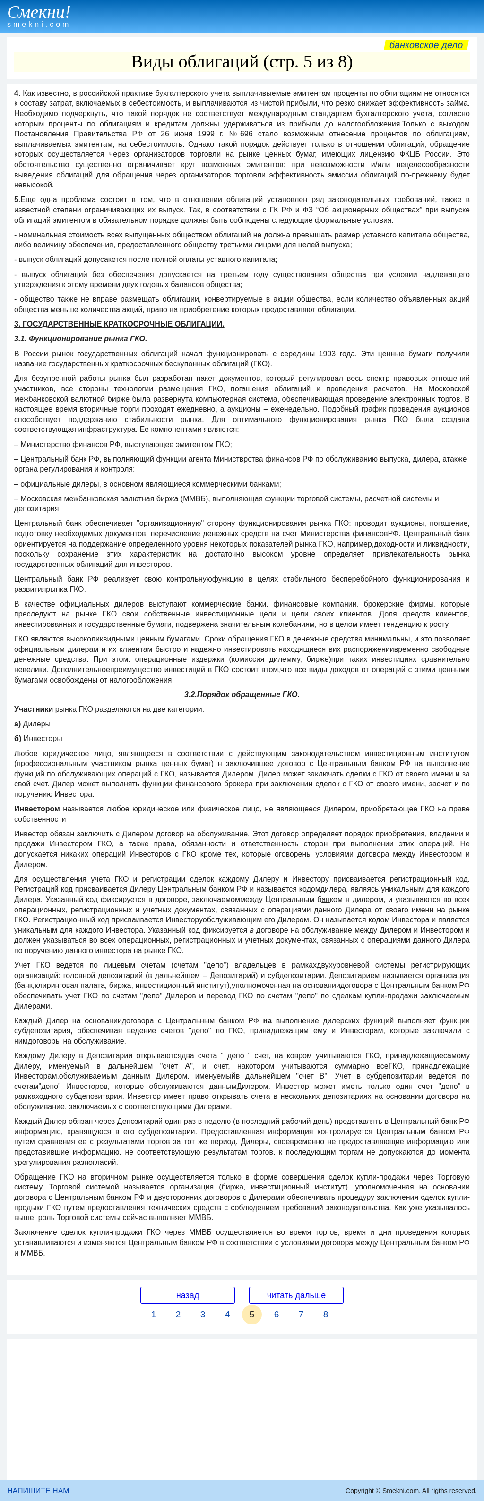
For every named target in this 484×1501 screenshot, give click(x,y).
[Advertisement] (242, 1409)
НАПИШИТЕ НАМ (38, 1491)
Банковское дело (426, 45)
